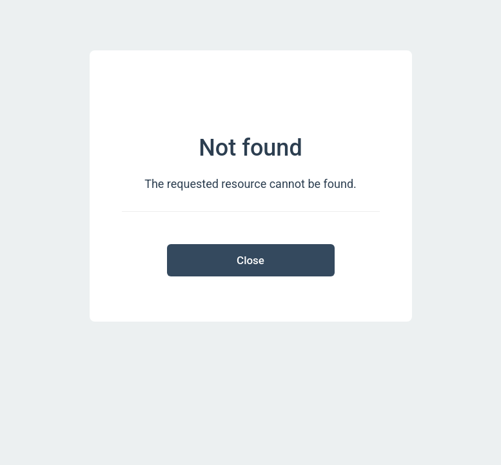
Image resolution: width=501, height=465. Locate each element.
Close (250, 260)
